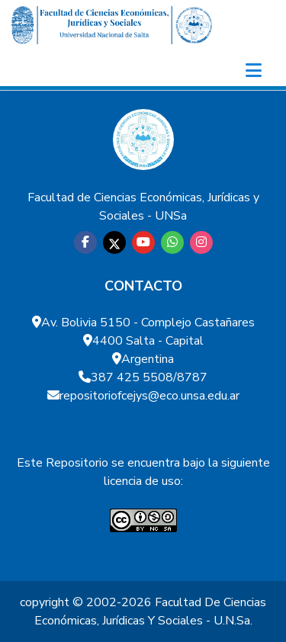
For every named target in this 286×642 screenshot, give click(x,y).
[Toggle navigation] (253, 70)
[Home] (111, 25)
